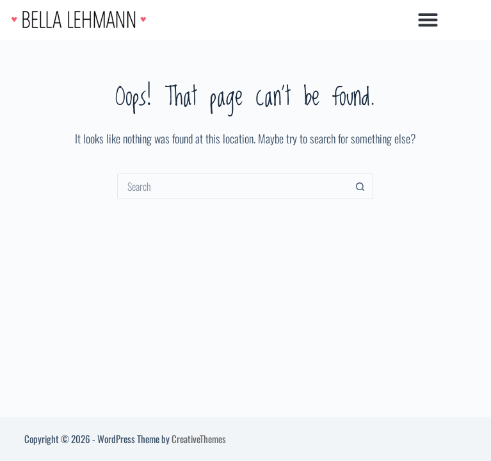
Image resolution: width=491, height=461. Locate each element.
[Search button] (360, 186)
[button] (428, 20)
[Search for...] (232, 186)
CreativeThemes (199, 439)
